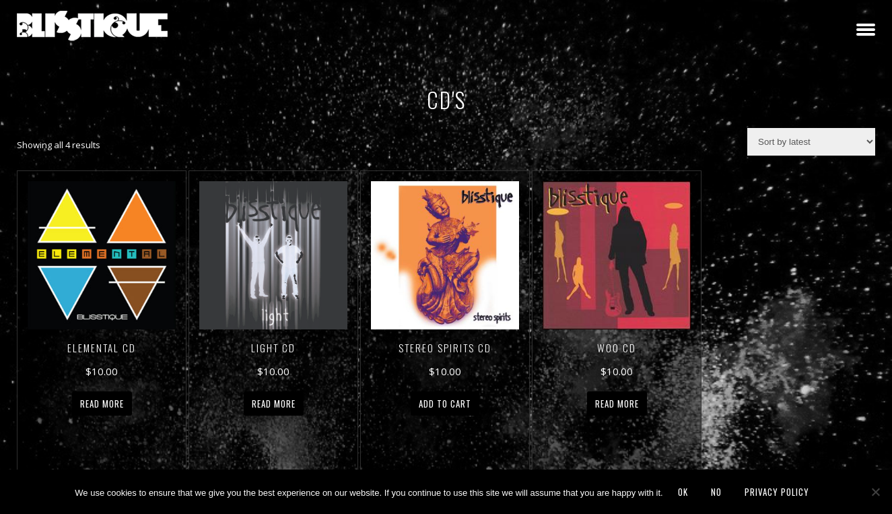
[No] (875, 492)
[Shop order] (811, 142)
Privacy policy (777, 492)
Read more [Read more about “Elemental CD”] (102, 403)
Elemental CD (101, 347)
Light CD (273, 347)
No (716, 492)
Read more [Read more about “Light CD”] (274, 403)
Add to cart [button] (445, 403)
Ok (683, 492)
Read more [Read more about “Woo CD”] (617, 403)
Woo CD (616, 347)
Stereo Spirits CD (445, 347)
